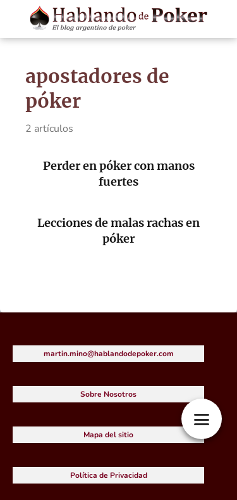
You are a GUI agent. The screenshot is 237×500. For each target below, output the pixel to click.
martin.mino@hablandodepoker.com (109, 354)
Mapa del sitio (108, 435)
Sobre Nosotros (108, 394)
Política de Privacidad (108, 475)
